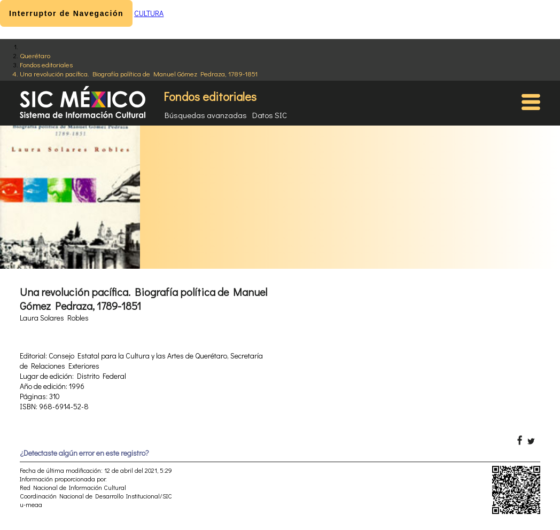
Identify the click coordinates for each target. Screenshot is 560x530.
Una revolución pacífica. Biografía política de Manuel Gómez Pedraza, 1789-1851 (139, 73)
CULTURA (149, 13)
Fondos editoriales (46, 64)
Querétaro (35, 55)
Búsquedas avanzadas (206, 115)
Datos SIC (269, 115)
